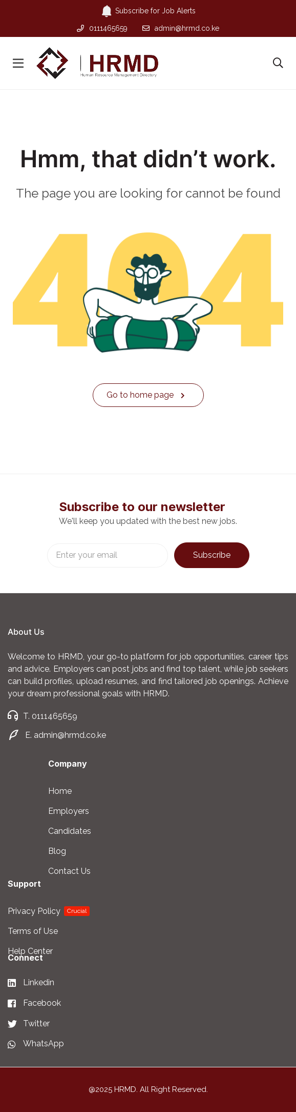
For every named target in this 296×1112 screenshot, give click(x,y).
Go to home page (146, 395)
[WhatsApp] (36, 1044)
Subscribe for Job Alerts (148, 11)
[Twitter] (36, 1024)
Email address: (107, 555)
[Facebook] (36, 1003)
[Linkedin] (36, 983)
